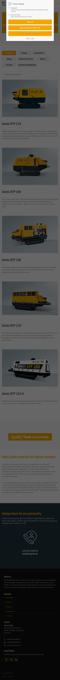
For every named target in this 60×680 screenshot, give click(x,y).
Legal (32, 38)
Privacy (28, 38)
